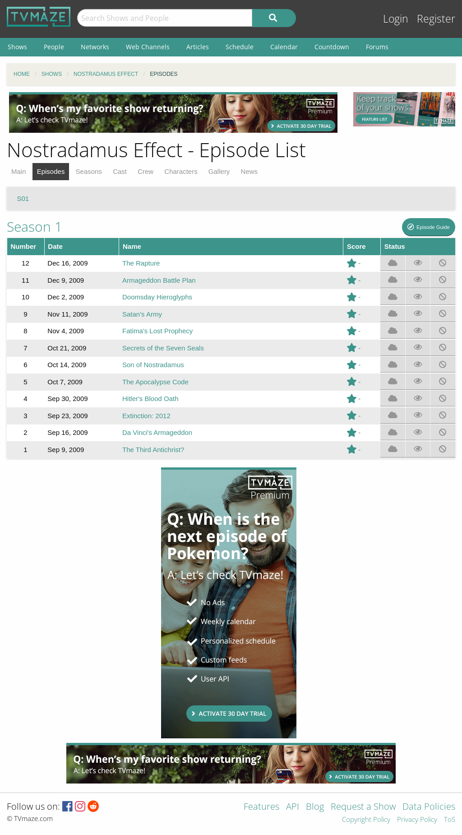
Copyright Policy (366, 820)
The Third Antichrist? (153, 449)
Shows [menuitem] (17, 46)
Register (436, 19)
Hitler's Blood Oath (150, 398)
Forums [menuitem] (377, 46)
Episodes (51, 171)
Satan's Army (142, 314)
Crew (145, 171)
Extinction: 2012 (146, 416)
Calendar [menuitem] (284, 46)
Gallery (219, 171)
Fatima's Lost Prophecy (157, 331)
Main (18, 171)
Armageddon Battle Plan (159, 280)
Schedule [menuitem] (240, 46)
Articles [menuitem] (197, 46)
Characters (180, 171)
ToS (449, 820)
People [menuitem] (54, 46)
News (249, 171)
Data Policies (428, 807)
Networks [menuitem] (95, 46)
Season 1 (34, 226)
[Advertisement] (173, 112)
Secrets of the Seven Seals (163, 348)
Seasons (89, 171)
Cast (120, 171)
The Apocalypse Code (155, 382)
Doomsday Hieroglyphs (157, 297)
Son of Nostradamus (153, 365)
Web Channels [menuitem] (148, 46)
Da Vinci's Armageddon (157, 432)
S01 (23, 198)
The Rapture (141, 263)
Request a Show (363, 807)
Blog (315, 807)
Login (395, 19)
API (292, 807)
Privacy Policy (417, 820)
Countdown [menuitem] (331, 46)
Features (261, 807)
